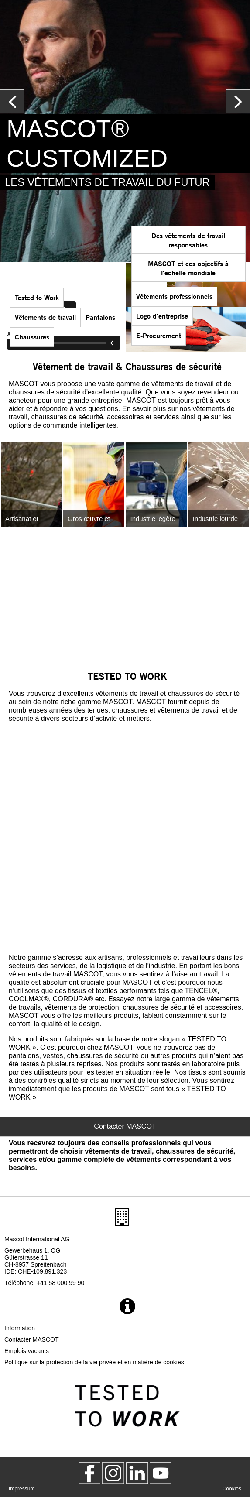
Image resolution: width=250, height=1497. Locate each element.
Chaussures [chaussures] (32, 336)
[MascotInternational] (160, 1473)
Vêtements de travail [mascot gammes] (45, 317)
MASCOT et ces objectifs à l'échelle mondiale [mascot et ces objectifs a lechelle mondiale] (188, 268)
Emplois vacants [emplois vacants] (26, 1350)
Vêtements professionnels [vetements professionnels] (174, 296)
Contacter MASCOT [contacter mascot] (31, 1339)
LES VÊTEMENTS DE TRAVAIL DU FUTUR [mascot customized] (107, 182)
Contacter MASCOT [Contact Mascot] (125, 1126)
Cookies (232, 1489)
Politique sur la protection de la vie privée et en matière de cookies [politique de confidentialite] (94, 1362)
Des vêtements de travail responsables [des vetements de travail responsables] (188, 240)
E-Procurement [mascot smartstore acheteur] (158, 335)
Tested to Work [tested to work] (37, 297)
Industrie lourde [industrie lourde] (215, 518)
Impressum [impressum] (21, 1489)
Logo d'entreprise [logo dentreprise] (162, 315)
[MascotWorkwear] (89, 1473)
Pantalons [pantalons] (100, 317)
